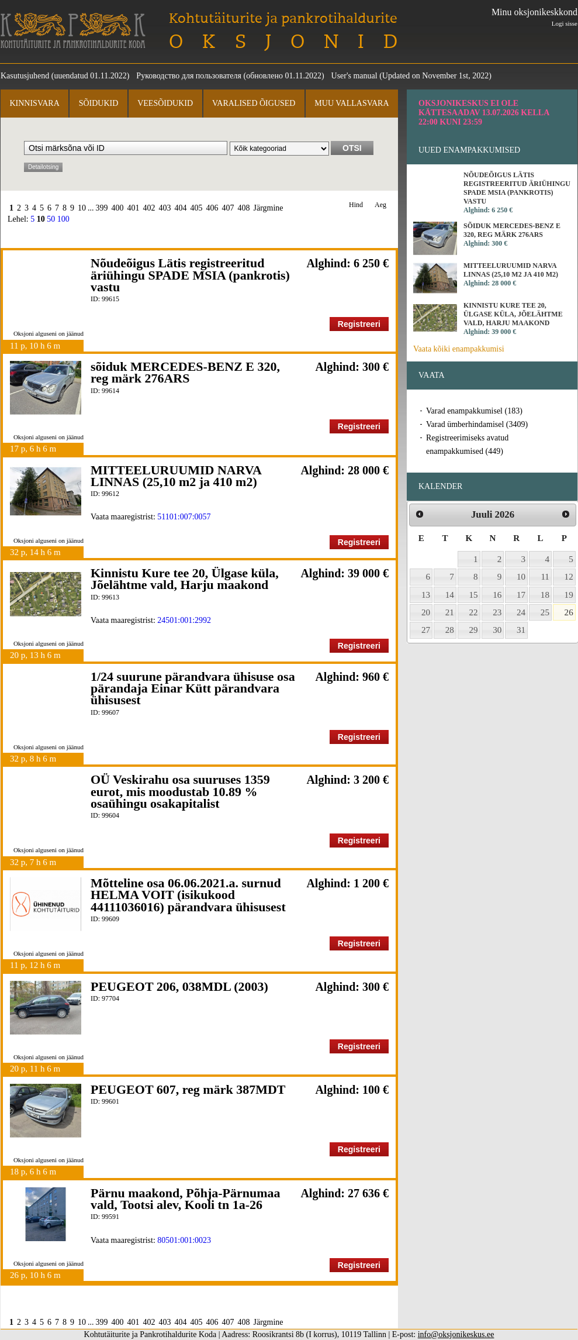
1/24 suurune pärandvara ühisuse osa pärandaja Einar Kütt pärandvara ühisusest (193, 688)
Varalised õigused (253, 103)
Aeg (380, 205)
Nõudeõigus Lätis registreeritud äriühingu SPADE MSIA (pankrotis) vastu (190, 275)
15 (473, 595)
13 (425, 595)
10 (82, 208)
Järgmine (268, 208)
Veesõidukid (165, 103)
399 (102, 208)
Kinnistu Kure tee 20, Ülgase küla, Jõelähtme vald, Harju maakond (185, 579)
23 (497, 612)
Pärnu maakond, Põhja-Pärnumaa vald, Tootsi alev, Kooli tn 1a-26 (186, 1199)
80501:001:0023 (184, 1240)
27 (425, 630)
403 (165, 208)
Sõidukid (99, 103)
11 (545, 576)
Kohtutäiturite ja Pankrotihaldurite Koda (73, 31)
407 (228, 208)
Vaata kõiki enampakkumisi (458, 349)
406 (212, 208)
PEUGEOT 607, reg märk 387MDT (188, 1089)
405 (197, 208)
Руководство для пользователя (188, 75)
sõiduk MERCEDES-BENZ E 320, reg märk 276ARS (185, 372)
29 (473, 630)
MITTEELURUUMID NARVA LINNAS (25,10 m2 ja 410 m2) (176, 476)
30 (497, 630)
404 (181, 208)
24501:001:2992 (184, 620)
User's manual (354, 75)
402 (149, 208)
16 (497, 595)
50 (51, 219)
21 (449, 612)
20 (425, 612)
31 (521, 630)
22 (473, 612)
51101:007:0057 (183, 516)
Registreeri (359, 324)
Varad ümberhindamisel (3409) (477, 424)
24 (521, 612)
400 (118, 208)
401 (133, 208)
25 (545, 612)
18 (545, 595)
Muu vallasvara (351, 103)
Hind (356, 205)
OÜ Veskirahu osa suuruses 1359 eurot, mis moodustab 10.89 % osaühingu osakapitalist (180, 791)
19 (569, 595)
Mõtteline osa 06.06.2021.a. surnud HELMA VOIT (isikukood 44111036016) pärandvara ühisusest (188, 895)
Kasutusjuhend (25, 75)
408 (244, 208)
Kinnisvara (34, 103)
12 (569, 576)
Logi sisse (564, 23)
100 (63, 219)
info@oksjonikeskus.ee (456, 1334)
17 (521, 595)
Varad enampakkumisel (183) (474, 411)
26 (569, 612)
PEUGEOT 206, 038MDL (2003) (179, 986)
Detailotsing (43, 167)
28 (449, 630)
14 (449, 595)
